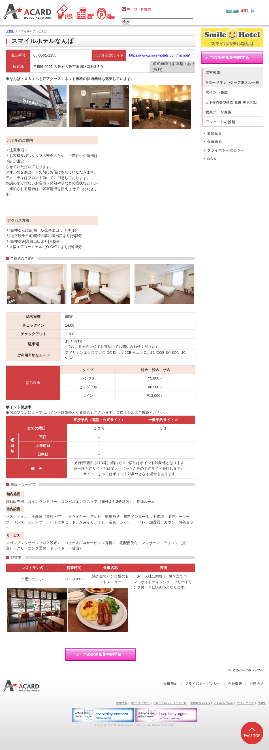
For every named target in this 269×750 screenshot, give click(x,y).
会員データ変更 (232, 112)
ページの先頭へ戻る (245, 670)
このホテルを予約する (100, 654)
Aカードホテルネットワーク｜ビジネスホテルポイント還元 (26, 686)
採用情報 (121, 702)
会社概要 (234, 684)
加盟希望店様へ (200, 702)
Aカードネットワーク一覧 (170, 702)
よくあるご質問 (223, 702)
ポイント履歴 (232, 92)
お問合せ (226, 133)
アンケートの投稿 (232, 121)
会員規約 (226, 141)
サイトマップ (245, 702)
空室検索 (232, 72)
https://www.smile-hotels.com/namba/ (159, 55)
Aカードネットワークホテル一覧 (232, 82)
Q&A (226, 158)
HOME (10, 31)
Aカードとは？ (140, 702)
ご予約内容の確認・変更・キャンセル (232, 102)
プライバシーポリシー (226, 150)
